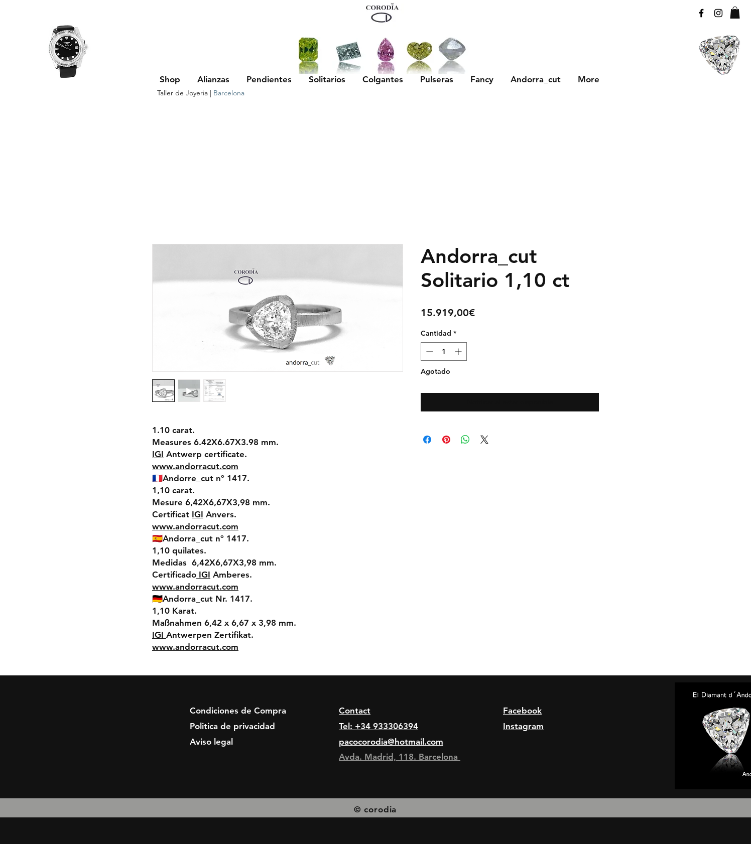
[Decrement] (428, 351)
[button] (213, 79)
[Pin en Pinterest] (446, 440)
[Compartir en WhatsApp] (465, 440)
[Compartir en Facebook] (427, 440)
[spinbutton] (444, 351)
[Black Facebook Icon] (701, 13)
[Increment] (459, 351)
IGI (158, 454)
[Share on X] (484, 440)
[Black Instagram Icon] (718, 13)
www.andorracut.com (195, 466)
